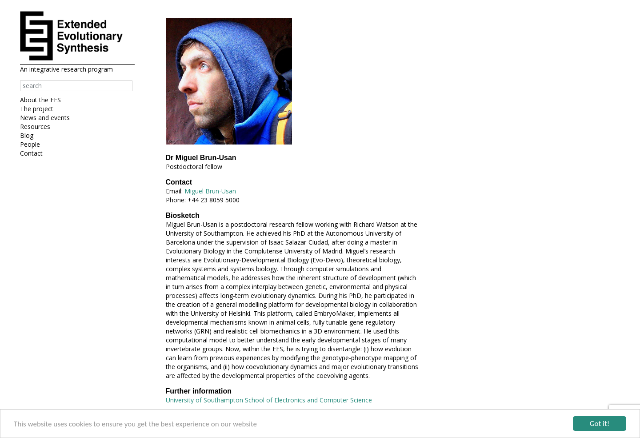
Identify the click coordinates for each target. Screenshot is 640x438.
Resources (35, 126)
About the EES (40, 100)
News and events (45, 117)
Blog (26, 135)
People (30, 144)
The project (36, 108)
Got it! (599, 424)
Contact (31, 153)
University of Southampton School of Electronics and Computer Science (269, 400)
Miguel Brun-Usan (210, 191)
